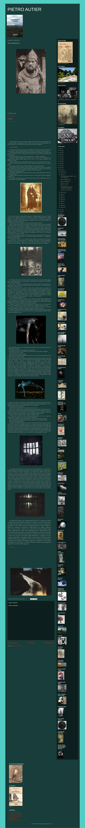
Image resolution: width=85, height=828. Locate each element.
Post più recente (12, 643)
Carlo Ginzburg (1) (12, 116)
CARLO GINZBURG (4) (65, 179)
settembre (62, 192)
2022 (60, 156)
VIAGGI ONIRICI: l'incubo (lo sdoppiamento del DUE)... (66, 187)
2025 (60, 150)
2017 (60, 165)
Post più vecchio (49, 643)
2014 (60, 209)
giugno (62, 197)
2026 (60, 148)
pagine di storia (13, 818)
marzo (61, 203)
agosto (62, 194)
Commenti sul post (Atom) (17, 645)
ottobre (62, 174)
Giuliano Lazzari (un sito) (15, 815)
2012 (60, 213)
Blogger (51, 823)
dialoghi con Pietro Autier (15, 820)
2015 (60, 169)
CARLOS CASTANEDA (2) (66, 189)
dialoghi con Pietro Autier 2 (16, 816)
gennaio (62, 207)
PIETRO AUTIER (24, 9)
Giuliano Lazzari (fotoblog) (16, 813)
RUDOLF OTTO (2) (64, 185)
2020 (60, 159)
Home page (30, 643)
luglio (61, 196)
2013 (60, 211)
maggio (62, 199)
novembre (62, 172)
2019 (60, 161)
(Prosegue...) (12, 547)
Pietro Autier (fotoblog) (15, 812)
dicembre (62, 170)
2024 (60, 152)
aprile (61, 201)
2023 (60, 154)
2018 (60, 163)
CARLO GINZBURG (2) (65, 181)
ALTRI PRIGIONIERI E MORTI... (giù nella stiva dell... (68, 177)
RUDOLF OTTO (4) (64, 183)
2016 (60, 167)
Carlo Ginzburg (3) (12, 121)
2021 (60, 158)
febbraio (62, 205)
